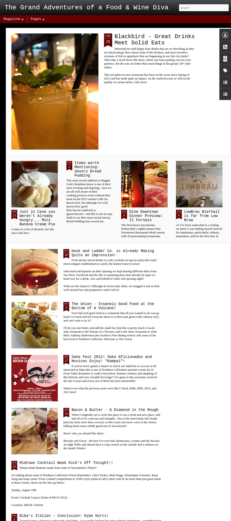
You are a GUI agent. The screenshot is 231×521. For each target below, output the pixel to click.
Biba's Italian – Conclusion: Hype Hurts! (64, 516)
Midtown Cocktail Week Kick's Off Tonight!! (66, 463)
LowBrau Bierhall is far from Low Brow (202, 216)
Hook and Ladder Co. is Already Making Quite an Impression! (113, 253)
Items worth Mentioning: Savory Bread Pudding (88, 169)
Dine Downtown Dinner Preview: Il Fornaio (146, 216)
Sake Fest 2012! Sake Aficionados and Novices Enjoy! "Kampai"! (112, 359)
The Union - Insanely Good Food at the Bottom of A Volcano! (113, 306)
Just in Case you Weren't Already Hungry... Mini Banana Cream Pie (37, 218)
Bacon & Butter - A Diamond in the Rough (115, 410)
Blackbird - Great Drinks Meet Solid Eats (154, 39)
